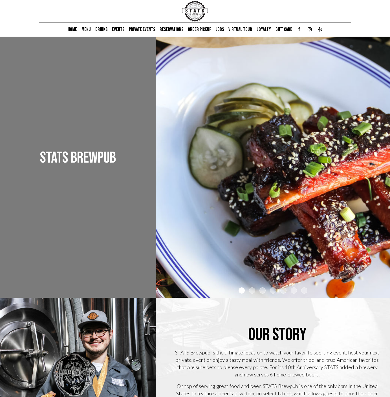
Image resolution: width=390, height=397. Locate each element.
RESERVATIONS (171, 29)
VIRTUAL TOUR (240, 29)
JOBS (220, 29)
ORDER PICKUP (199, 29)
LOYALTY (264, 29)
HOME (72, 29)
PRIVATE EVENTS (142, 29)
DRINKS (101, 29)
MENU (86, 29)
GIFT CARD (284, 29)
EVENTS (118, 29)
